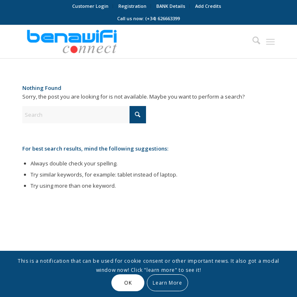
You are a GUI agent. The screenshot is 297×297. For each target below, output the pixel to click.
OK (128, 282)
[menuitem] (90, 6)
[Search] (252, 41)
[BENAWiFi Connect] (123, 41)
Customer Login (90, 6)
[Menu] (270, 42)
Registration (132, 6)
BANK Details (170, 6)
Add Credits (208, 6)
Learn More (167, 282)
